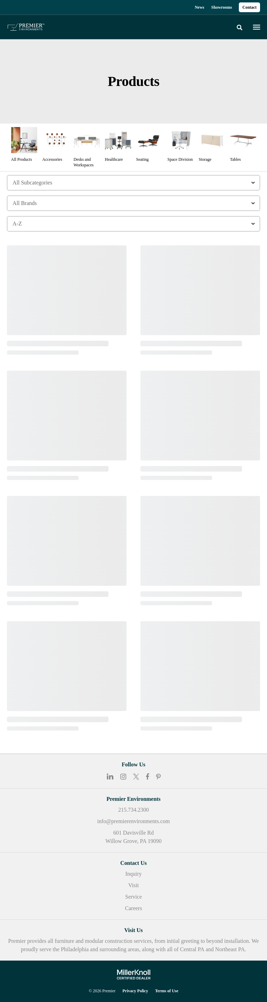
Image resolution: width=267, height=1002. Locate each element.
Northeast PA (230, 949)
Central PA (192, 949)
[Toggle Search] (239, 27)
